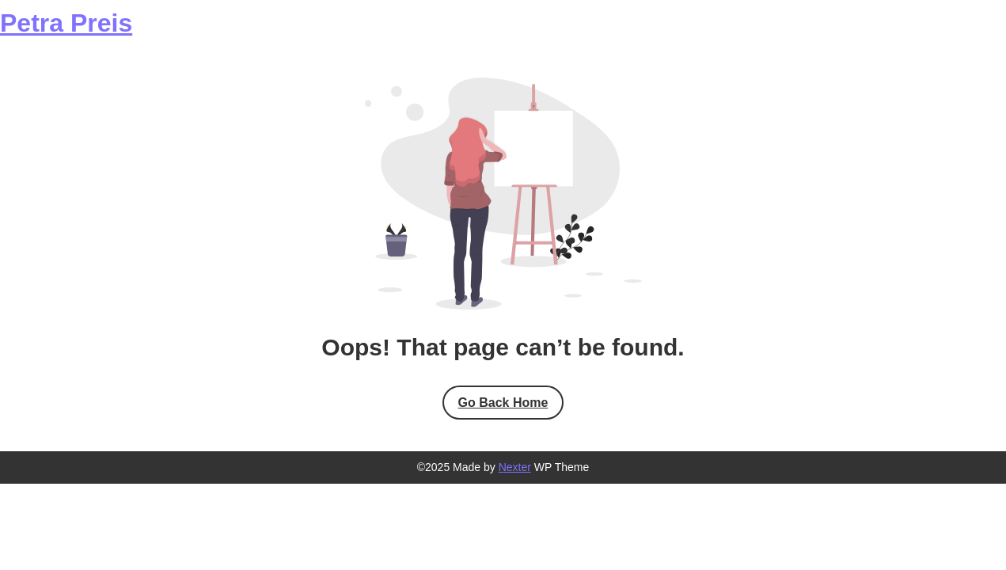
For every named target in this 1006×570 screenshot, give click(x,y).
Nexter (515, 467)
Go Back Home (503, 402)
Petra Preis (66, 23)
